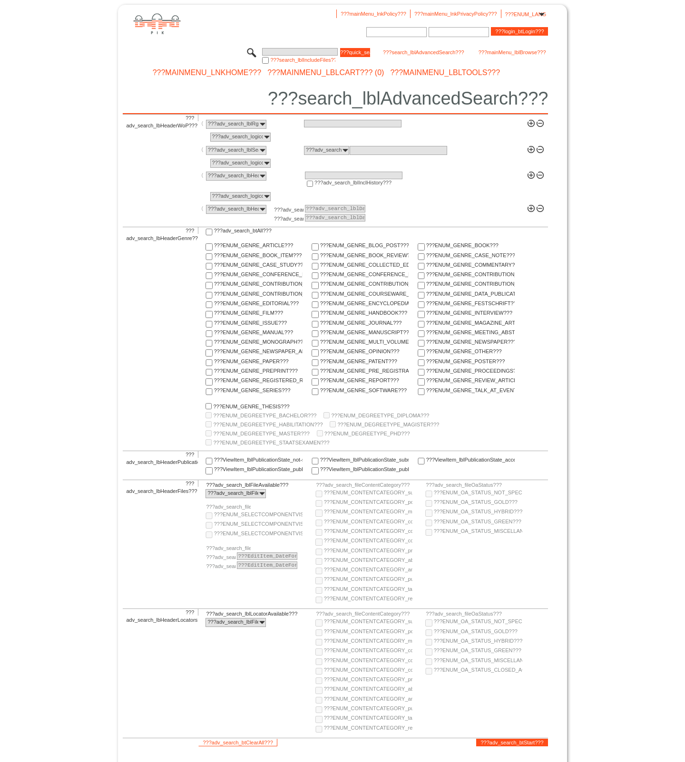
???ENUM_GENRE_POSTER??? (465, 361)
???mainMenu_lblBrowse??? (512, 52)
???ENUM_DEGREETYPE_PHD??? (367, 433)
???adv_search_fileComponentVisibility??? (228, 507)
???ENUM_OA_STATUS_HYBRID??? (478, 511)
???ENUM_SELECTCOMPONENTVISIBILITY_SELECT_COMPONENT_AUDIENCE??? (258, 514)
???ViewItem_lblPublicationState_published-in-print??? (364, 469)
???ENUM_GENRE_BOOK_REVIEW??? (364, 255)
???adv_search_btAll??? (243, 230)
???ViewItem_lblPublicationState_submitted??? (364, 460)
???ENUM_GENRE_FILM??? (249, 313)
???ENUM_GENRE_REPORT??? (359, 380)
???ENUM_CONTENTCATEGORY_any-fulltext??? (368, 569)
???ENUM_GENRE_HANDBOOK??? (363, 313)
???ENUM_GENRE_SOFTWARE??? (363, 390)
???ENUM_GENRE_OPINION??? (360, 351)
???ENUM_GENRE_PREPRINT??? (256, 371)
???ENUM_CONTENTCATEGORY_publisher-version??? (368, 579)
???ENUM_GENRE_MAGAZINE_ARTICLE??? (470, 323)
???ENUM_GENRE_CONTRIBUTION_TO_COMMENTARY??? (258, 284)
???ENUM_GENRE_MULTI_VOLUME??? (364, 342)
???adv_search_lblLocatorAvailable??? (251, 614)
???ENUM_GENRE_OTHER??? (464, 351)
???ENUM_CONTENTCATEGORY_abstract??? (368, 560)
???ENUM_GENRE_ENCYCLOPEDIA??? (364, 303)
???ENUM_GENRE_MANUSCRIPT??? (364, 332)
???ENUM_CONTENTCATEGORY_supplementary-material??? (368, 492)
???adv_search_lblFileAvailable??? (247, 485)
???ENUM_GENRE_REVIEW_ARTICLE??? (470, 380)
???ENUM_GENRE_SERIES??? (252, 390)
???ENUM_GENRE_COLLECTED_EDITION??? (364, 265)
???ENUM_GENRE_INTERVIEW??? (469, 313)
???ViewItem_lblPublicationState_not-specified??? (258, 460)
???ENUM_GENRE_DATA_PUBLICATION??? (470, 294)
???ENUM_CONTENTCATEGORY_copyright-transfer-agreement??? (368, 531)
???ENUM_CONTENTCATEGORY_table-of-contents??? (368, 589)
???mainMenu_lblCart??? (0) (325, 73)
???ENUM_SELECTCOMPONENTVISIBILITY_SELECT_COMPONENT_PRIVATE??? (258, 533)
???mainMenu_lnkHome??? (207, 73)
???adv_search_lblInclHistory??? (352, 182)
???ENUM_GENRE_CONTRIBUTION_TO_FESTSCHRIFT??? (470, 284)
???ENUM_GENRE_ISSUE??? (250, 323)
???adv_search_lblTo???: (288, 219)
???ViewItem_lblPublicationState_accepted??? (470, 460)
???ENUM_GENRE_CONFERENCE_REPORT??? (364, 274)
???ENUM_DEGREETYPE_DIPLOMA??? (380, 415)
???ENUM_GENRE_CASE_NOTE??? (470, 255)
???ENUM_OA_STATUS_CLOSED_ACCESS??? (478, 670)
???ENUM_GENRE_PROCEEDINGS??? (470, 371)
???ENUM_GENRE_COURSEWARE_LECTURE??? (364, 294)
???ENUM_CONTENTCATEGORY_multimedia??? (368, 511)
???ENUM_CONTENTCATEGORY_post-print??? (368, 502)
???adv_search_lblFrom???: (288, 209)
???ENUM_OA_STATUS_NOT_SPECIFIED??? (478, 492)
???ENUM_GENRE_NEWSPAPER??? (470, 342)
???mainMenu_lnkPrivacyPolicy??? (455, 14)
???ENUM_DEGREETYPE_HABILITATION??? (268, 424)
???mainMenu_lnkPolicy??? (373, 14)
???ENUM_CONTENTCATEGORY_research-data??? (368, 598)
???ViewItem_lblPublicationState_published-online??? (258, 469)
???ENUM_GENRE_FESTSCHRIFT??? (470, 303)
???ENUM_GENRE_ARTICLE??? (254, 245)
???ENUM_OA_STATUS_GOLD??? (476, 502)
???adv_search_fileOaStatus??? (464, 485)
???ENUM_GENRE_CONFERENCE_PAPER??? (258, 274)
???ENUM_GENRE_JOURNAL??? (361, 323)
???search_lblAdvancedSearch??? (423, 52)
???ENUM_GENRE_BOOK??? (462, 245)
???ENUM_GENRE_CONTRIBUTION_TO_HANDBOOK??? (258, 294)
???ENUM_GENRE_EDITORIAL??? (256, 303)
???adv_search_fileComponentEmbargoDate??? (228, 548)
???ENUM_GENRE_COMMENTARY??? (470, 265)
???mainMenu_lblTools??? (445, 73)
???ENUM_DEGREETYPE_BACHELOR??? (264, 415)
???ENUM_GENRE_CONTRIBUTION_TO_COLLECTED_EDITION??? (470, 274)
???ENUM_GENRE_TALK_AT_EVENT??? (470, 390)
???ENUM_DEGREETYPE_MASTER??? (261, 433)
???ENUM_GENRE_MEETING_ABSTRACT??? (470, 332)
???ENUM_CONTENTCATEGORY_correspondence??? (368, 540)
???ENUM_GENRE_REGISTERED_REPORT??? (258, 380)
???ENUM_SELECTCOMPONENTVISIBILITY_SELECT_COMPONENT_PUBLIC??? (258, 524)
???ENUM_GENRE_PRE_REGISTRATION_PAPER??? (364, 371)
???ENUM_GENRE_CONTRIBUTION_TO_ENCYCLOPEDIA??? (364, 284)
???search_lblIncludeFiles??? (302, 60)
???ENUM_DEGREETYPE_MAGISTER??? (388, 424)
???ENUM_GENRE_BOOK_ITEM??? (258, 255)
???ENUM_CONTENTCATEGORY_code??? (368, 521)
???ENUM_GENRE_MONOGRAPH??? (258, 342)
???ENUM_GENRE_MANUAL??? (253, 332)
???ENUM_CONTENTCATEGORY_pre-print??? (368, 550)
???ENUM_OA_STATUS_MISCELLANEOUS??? (478, 531)
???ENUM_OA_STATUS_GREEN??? (477, 521)
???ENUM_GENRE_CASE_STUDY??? (258, 265)
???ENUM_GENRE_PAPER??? (251, 361)
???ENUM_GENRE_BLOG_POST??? (364, 245)
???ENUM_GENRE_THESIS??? (251, 406)
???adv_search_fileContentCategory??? (363, 485)
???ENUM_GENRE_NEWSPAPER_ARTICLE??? (258, 351)
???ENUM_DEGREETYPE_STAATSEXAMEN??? (271, 442)
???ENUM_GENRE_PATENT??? (358, 361)
